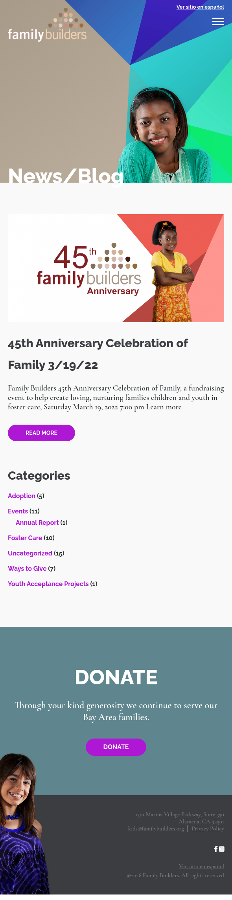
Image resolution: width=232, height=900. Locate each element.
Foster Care (25, 538)
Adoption (21, 496)
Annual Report (37, 522)
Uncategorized (30, 553)
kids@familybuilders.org (156, 828)
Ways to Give (27, 568)
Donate (116, 747)
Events (18, 511)
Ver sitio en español (200, 7)
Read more (41, 433)
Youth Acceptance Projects (48, 584)
